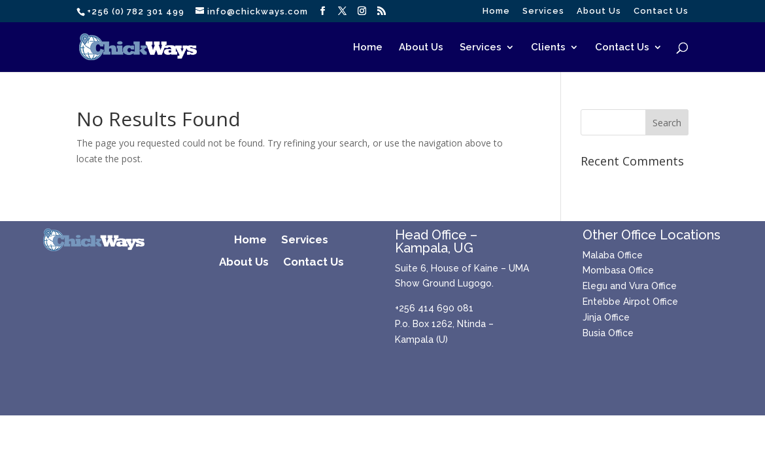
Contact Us (661, 11)
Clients (548, 48)
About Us (599, 11)
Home (496, 11)
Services (543, 11)
